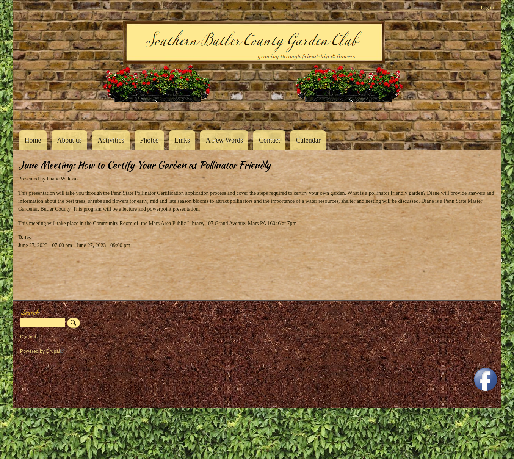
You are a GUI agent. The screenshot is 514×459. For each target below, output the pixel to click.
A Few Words (224, 140)
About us (69, 140)
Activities (110, 140)
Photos (149, 140)
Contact (269, 140)
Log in (487, 7)
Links (182, 140)
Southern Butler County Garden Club (31, 114)
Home (32, 140)
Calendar (308, 140)
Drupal (56, 351)
